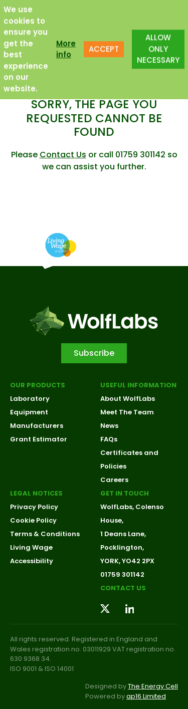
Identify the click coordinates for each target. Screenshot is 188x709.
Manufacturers (36, 425)
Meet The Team (127, 412)
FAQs (108, 439)
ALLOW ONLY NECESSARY (158, 44)
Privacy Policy (34, 507)
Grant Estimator (38, 439)
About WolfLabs (127, 398)
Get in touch (124, 493)
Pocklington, (122, 547)
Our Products (37, 385)
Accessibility (31, 561)
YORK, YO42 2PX (127, 561)
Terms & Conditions (45, 534)
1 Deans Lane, (123, 534)
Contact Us (63, 154)
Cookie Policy (33, 520)
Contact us (123, 588)
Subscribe (94, 353)
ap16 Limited (146, 696)
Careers (114, 480)
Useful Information (138, 385)
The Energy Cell (153, 686)
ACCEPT (104, 44)
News (109, 425)
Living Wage (31, 547)
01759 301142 (122, 574)
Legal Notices (36, 493)
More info (66, 44)
